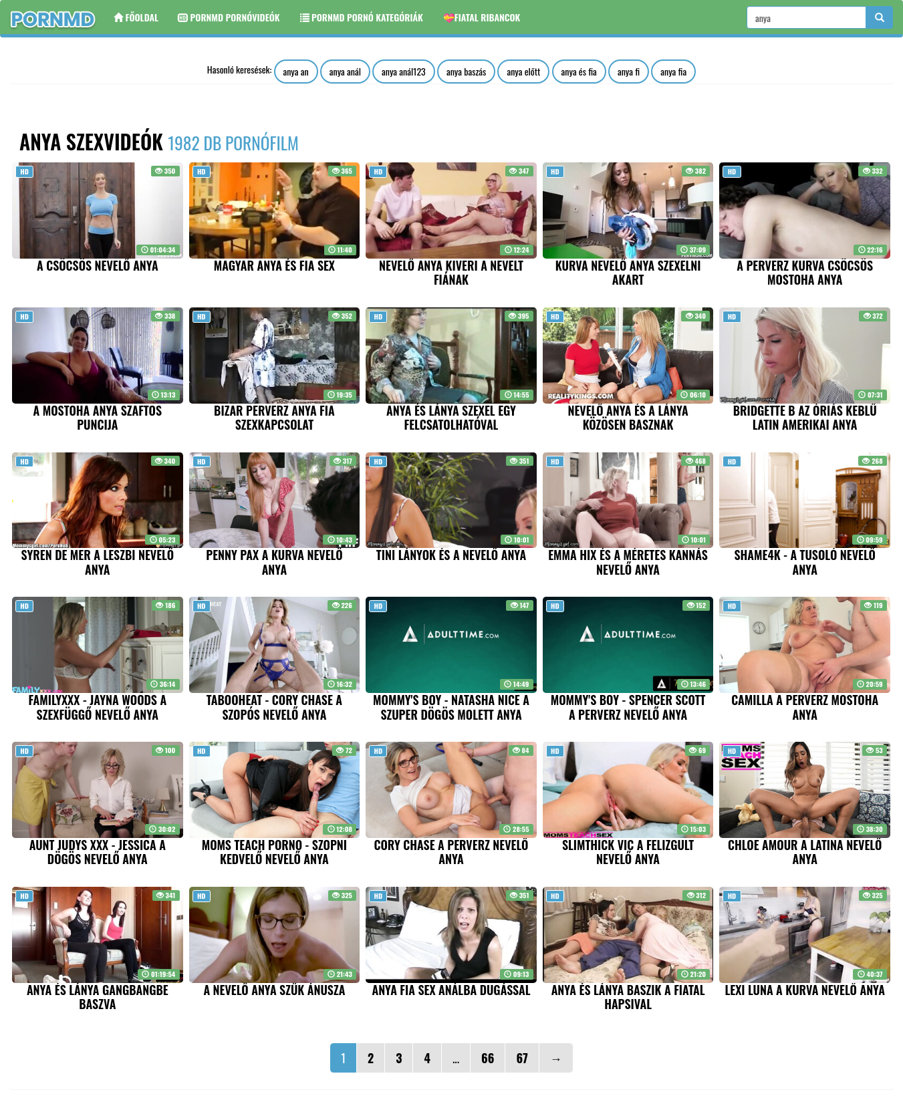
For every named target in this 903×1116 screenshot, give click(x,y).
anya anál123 (404, 71)
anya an (296, 71)
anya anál (345, 71)
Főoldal (136, 17)
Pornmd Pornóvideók (228, 17)
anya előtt (523, 71)
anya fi (629, 71)
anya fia (673, 71)
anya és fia (579, 71)
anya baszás (466, 71)
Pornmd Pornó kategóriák (361, 17)
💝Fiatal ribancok (482, 17)
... (456, 1058)
